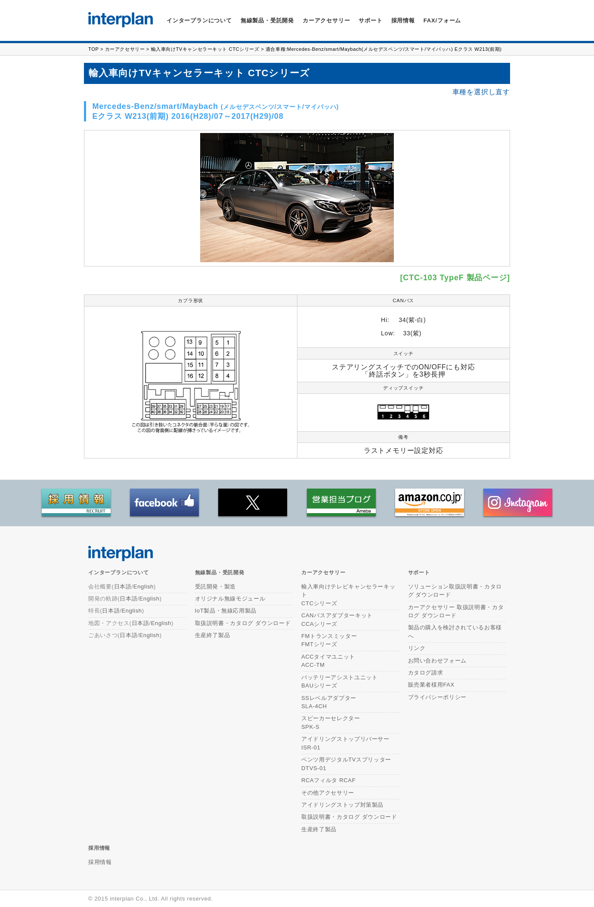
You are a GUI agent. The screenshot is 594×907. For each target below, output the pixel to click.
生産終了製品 (212, 635)
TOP (93, 49)
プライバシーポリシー (437, 697)
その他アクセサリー (327, 792)
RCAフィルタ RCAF (328, 780)
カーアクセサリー (125, 49)
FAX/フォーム (442, 20)
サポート (370, 20)
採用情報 (403, 20)
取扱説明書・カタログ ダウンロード (243, 623)
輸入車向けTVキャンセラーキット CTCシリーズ (205, 49)
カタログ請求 (425, 672)
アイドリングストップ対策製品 (342, 805)
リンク (417, 648)
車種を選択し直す (481, 92)
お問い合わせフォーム (437, 660)
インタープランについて (199, 20)
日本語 (123, 586)
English (143, 586)
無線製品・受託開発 (267, 20)
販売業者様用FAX (431, 684)
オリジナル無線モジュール (230, 598)
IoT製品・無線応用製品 (226, 610)
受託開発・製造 (215, 586)
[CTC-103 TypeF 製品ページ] (455, 277)
